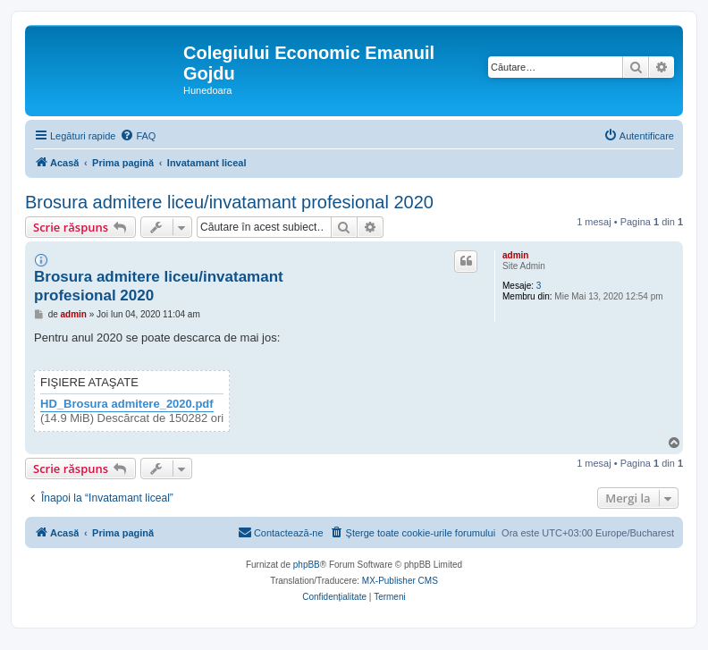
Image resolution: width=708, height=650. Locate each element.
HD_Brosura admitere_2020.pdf (127, 404)
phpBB (306, 565)
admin (515, 255)
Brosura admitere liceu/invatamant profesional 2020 (229, 202)
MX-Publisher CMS (400, 581)
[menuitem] (138, 136)
